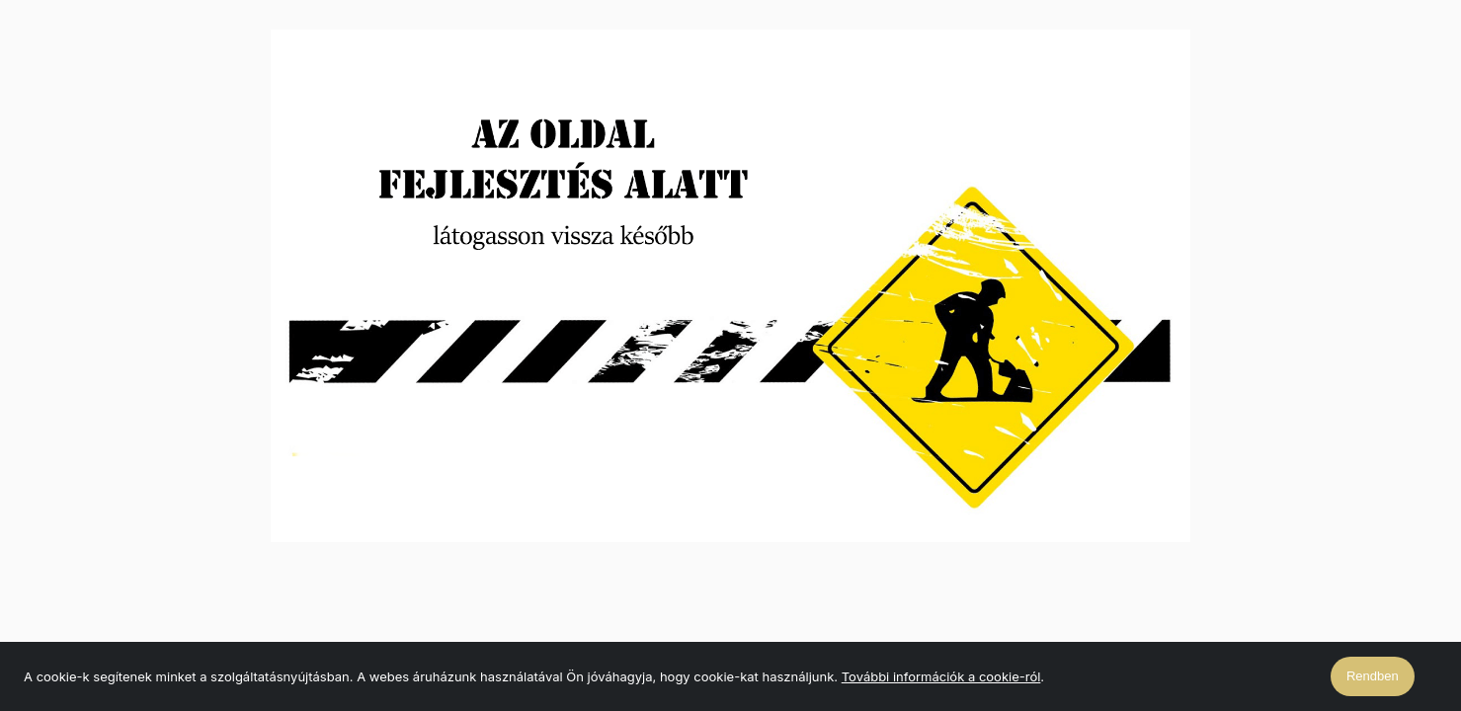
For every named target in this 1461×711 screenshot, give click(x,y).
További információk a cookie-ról (941, 676)
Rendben (1372, 676)
